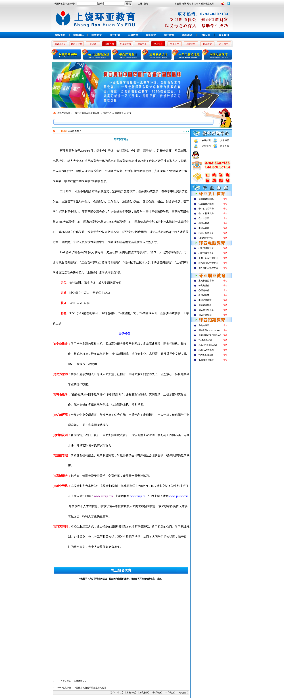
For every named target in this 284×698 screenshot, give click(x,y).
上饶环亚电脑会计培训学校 (86, 113)
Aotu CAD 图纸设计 (208, 345)
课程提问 (206, 146)
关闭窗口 (183, 692)
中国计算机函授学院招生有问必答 (90, 687)
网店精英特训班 (206, 310)
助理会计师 (76, 44)
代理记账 (206, 35)
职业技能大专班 (206, 253)
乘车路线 (224, 146)
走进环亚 (119, 113)
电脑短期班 (125, 44)
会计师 (93, 44)
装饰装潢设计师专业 (208, 263)
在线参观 (206, 140)
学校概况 (78, 35)
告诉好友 (157, 692)
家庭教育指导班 (206, 280)
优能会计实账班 (206, 203)
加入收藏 (143, 692)
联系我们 (224, 35)
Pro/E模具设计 (205, 340)
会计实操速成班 (206, 213)
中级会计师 (204, 228)
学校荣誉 (96, 35)
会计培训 (115, 35)
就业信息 (151, 35)
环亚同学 (223, 44)
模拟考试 (187, 35)
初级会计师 (204, 223)
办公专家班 (204, 325)
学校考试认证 (80, 681)
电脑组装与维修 (206, 359)
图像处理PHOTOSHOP (209, 330)
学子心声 (174, 44)
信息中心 (107, 113)
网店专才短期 (205, 315)
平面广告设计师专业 (208, 258)
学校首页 (60, 35)
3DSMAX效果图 (206, 350)
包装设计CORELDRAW (210, 335)
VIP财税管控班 (206, 238)
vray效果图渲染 (206, 355)
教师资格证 (204, 295)
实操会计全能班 (206, 199)
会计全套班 (204, 218)
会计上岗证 (60, 44)
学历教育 (169, 35)
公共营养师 (204, 285)
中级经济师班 (205, 300)
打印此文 (170, 692)
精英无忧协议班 (206, 233)
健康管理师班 (205, 305)
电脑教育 (133, 35)
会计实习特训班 (206, 208)
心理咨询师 (204, 290)
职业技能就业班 (206, 248)
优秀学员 (142, 44)
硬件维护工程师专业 (208, 267)
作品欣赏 (207, 44)
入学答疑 (224, 140)
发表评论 (130, 692)
